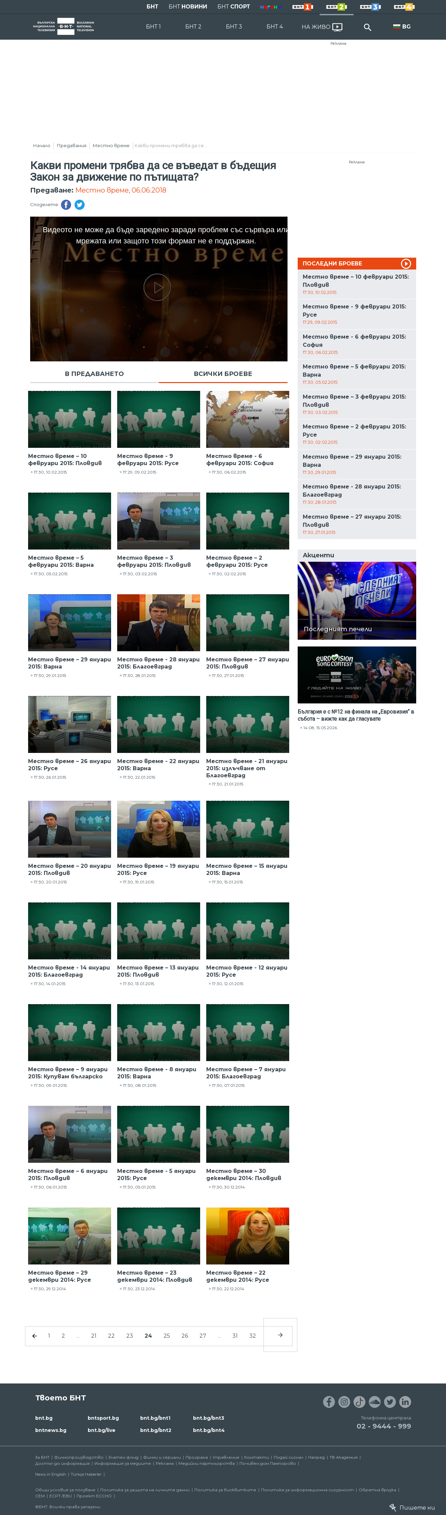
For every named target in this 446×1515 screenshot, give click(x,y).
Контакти (256, 1457)
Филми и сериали (162, 1457)
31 (235, 1336)
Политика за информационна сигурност (307, 1489)
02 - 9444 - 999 (384, 1426)
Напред (316, 1457)
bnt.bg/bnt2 (155, 1430)
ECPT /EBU (60, 1495)
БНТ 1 (153, 26)
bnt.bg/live (101, 1430)
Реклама (338, 43)
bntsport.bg (103, 1418)
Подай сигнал (288, 1457)
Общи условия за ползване (65, 1489)
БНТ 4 (275, 26)
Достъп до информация (62, 1463)
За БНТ (42, 1457)
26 (185, 1336)
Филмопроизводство (79, 1457)
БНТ (152, 6)
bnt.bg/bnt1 (155, 1418)
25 (167, 1336)
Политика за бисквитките (225, 1489)
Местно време (111, 145)
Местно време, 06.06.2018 (120, 190)
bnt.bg (43, 1418)
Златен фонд (123, 1457)
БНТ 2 (193, 26)
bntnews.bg (50, 1430)
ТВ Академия (344, 1457)
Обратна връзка (377, 1489)
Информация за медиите (122, 1463)
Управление (226, 1457)
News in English (50, 1474)
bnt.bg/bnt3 (208, 1418)
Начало (41, 145)
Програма (197, 1457)
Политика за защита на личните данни (145, 1489)
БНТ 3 (234, 26)
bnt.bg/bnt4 (209, 1430)
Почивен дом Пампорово (267, 1463)
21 (94, 1336)
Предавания (71, 145)
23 (129, 1336)
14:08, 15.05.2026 (320, 727)
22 (111, 1336)
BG (406, 26)
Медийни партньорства (206, 1463)
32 (252, 1336)
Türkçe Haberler (86, 1474)
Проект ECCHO (94, 1495)
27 (202, 1336)
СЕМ (40, 1495)
